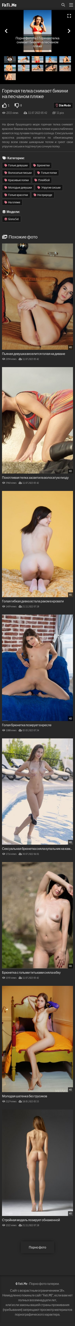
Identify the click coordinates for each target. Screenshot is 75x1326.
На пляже (12, 202)
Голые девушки (16, 165)
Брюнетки (41, 165)
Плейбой (42, 180)
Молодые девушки (18, 188)
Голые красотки (16, 195)
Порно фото (37, 1247)
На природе (43, 195)
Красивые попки (16, 180)
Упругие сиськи (48, 188)
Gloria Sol (11, 219)
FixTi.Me (9, 5)
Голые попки (47, 173)
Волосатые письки (18, 173)
